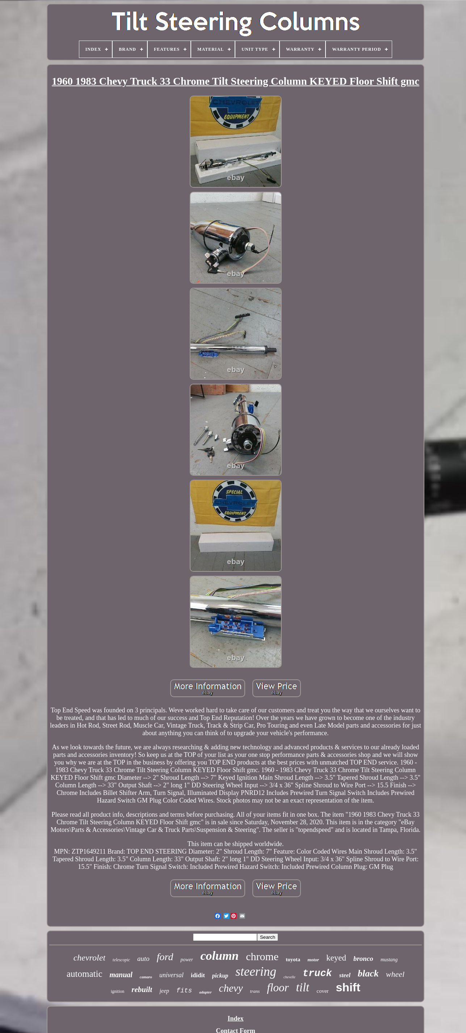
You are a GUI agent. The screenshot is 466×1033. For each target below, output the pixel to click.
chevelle (289, 977)
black (368, 973)
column (219, 955)
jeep (164, 991)
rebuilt (141, 989)
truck (317, 973)
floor (278, 987)
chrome (262, 956)
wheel (395, 974)
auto (143, 958)
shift (348, 987)
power (186, 959)
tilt (303, 987)
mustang (389, 959)
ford (165, 956)
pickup (220, 975)
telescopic (121, 959)
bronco (363, 958)
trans (255, 991)
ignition (117, 991)
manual (121, 975)
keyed (336, 957)
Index (235, 1018)
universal (171, 975)
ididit (198, 975)
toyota (293, 959)
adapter (205, 992)
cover (322, 991)
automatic (84, 974)
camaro (146, 977)
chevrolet (89, 957)
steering (255, 972)
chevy (231, 988)
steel (344, 975)
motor (313, 959)
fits (184, 990)
